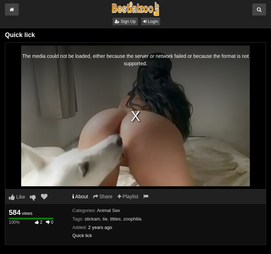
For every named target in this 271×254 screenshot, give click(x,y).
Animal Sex (108, 210)
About (80, 196)
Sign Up (125, 21)
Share (103, 196)
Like (17, 197)
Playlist (128, 196)
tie (105, 219)
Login (150, 21)
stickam (92, 219)
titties (115, 219)
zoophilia (132, 219)
